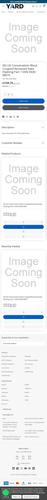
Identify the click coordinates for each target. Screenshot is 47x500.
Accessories (5, 368)
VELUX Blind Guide (9, 431)
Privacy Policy (40, 492)
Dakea (27, 396)
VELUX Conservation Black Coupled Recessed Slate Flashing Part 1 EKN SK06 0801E (22, 298)
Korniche (4, 389)
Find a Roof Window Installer (34, 419)
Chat (23, 457)
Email (29, 457)
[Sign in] (33, 6)
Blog (4, 419)
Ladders (27, 368)
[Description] (23, 127)
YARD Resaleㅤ (6, 375)
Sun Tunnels (29, 364)
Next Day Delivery (7, 372)
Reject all (16, 497)
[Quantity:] (23, 312)
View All (4, 404)
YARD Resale (29, 372)
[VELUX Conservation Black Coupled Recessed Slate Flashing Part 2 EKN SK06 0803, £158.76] (23, 179)
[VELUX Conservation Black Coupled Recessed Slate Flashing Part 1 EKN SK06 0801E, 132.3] (23, 272)
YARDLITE (28, 389)
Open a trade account (32, 437)
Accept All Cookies (31, 497)
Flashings (28, 356)
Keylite (27, 392)
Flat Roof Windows (8, 364)
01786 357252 (26, 452)
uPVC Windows (7, 360)
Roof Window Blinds (31, 360)
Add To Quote (23, 108)
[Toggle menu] (3, 6)
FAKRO (27, 385)
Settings (6, 497)
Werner (4, 396)
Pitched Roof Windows (9, 356)
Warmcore (5, 392)
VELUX (4, 385)
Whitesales (5, 400)
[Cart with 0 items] (43, 6)
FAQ (17, 457)
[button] (6, 492)
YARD (26, 400)
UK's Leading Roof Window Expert (23, 1)
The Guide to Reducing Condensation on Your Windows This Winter (10, 425)
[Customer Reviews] (23, 142)
